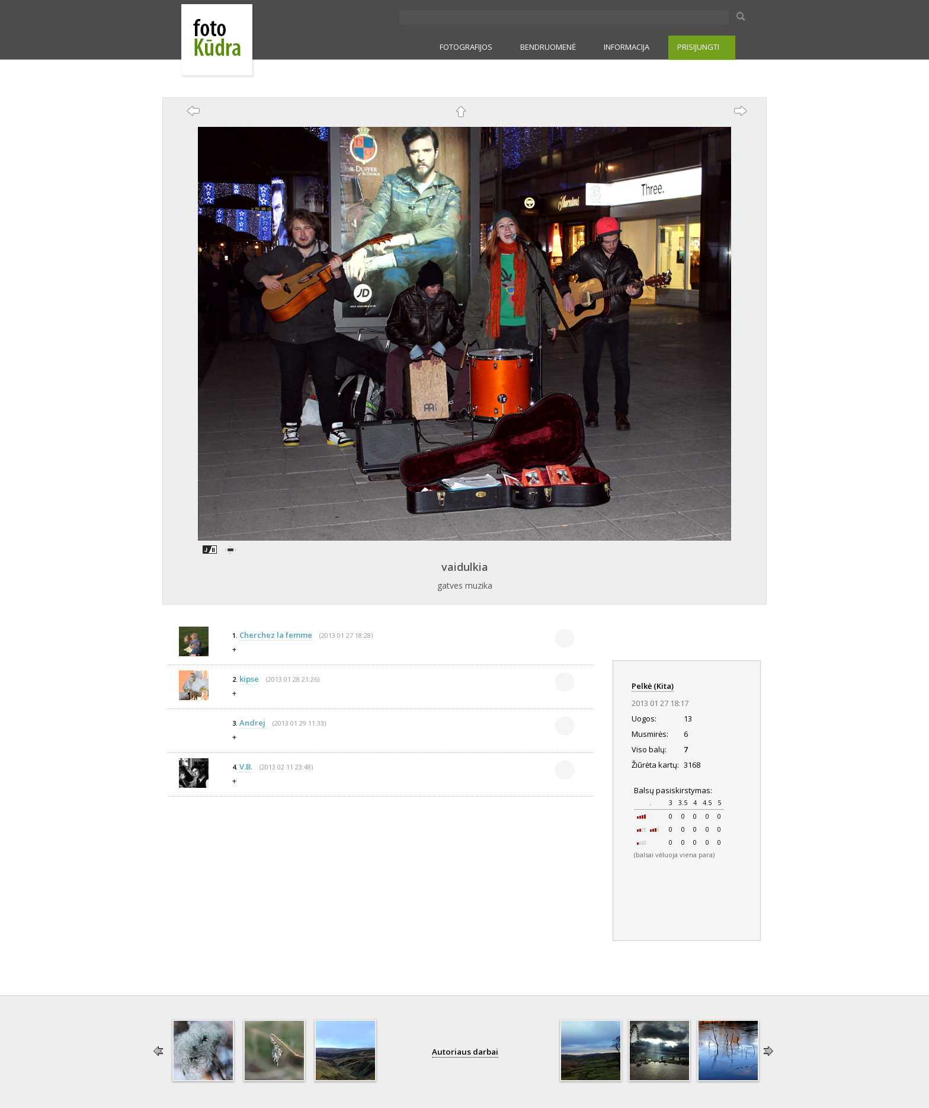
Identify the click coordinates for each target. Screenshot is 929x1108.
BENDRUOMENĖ (548, 46)
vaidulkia (464, 567)
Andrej (253, 722)
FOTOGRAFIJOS (466, 46)
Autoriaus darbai (465, 1051)
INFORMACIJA (626, 46)
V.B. (245, 766)
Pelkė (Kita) (653, 686)
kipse (249, 678)
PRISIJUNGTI (698, 46)
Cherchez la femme (275, 635)
